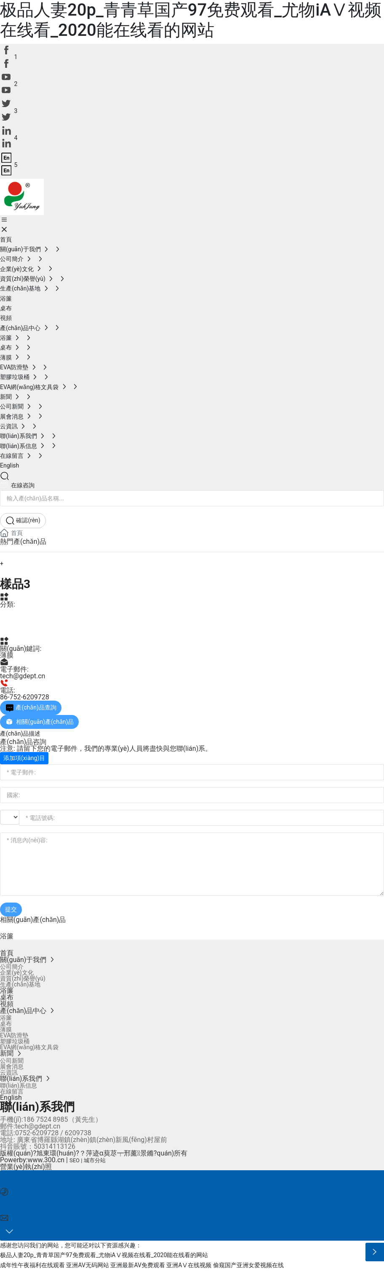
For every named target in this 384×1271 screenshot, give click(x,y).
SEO (74, 1160)
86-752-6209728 (24, 697)
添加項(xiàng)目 (24, 758)
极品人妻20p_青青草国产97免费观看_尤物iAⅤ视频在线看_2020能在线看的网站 (190, 20)
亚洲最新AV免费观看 (137, 1266)
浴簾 (6, 936)
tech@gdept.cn (22, 676)
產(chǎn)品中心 (34, 615)
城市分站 (95, 1160)
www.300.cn (45, 1160)
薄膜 (10, 631)
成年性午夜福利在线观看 (32, 1266)
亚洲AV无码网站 (87, 1266)
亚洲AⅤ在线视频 (188, 1266)
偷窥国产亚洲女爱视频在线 (248, 1266)
